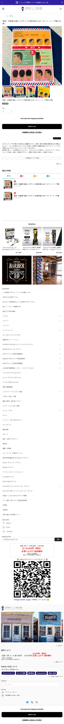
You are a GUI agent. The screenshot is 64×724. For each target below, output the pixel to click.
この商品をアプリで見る (32, 158)
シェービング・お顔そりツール (12, 453)
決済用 (5, 505)
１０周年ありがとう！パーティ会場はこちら (17, 292)
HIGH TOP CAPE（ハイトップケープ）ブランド (18, 491)
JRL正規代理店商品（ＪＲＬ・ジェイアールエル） (18, 368)
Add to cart (32, 126)
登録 (58, 539)
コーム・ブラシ (7, 410)
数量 (3, 108)
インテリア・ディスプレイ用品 (12, 392)
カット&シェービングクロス (12, 335)
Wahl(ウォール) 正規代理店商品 (13, 363)
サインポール (7, 425)
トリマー (5, 321)
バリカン (5, 316)
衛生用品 (5, 429)
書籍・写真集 (7, 448)
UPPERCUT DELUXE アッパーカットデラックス (18, 344)
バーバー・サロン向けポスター (12, 420)
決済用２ (5, 510)
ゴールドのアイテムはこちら (12, 373)
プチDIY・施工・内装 (9, 396)
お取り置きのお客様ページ (11, 514)
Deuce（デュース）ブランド (12, 462)
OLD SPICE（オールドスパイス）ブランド (16, 486)
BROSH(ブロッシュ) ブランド (12, 349)
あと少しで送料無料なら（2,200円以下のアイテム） (19, 302)
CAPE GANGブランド (9, 481)
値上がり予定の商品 (9, 311)
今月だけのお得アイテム (10, 297)
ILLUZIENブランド (8, 477)
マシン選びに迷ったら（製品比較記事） (15, 500)
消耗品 (5, 444)
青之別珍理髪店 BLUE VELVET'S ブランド (16, 458)
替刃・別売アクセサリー (10, 439)
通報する (58, 164)
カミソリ (5, 434)
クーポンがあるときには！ (11, 382)
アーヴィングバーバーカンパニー (13, 472)
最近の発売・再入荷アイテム (12, 401)
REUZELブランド (8, 467)
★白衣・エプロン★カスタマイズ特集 (15, 495)
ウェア (5, 415)
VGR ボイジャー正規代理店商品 (13, 354)
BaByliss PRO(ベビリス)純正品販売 (14, 358)
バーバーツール (7, 330)
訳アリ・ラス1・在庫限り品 (11, 306)
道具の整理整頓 (7, 387)
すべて (9, 176)
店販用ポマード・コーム (10, 340)
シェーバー (6, 325)
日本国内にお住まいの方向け (32, 132)
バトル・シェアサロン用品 (11, 406)
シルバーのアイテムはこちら (12, 377)
